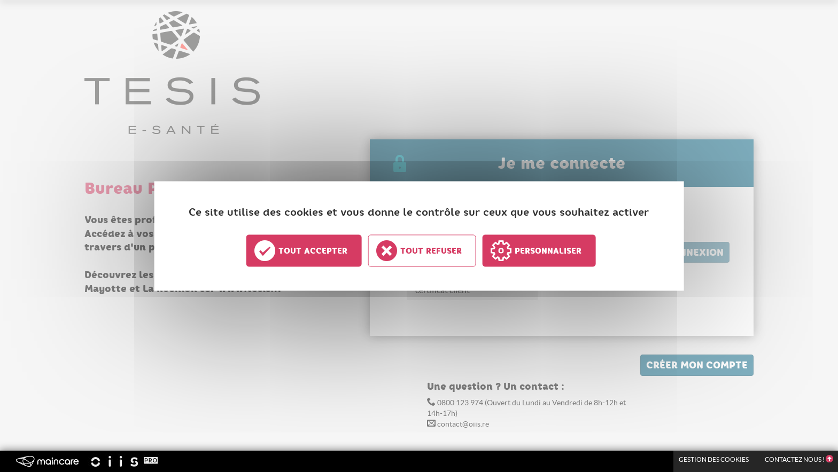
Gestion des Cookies (714, 459)
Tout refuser (431, 251)
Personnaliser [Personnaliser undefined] (548, 251)
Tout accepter (312, 251)
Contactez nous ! (799, 459)
